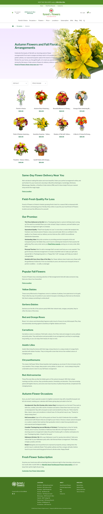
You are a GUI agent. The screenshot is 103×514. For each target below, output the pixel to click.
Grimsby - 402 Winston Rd (43, 491)
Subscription (65, 20)
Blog (76, 20)
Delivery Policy (80, 487)
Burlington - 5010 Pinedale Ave (44, 489)
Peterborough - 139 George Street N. (45, 500)
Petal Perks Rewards (50, 5)
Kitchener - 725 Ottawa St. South (44, 493)
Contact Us (60, 5)
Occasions (19, 26)
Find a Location (27, 191)
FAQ (80, 20)
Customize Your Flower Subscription (33, 471)
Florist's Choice (23, 20)
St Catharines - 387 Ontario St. (44, 504)
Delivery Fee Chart (81, 489)
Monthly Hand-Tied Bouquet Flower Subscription (57, 464)
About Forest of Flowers (65, 485)
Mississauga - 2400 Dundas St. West (45, 496)
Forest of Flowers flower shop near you (27, 64)
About (41, 5)
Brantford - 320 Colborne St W (44, 487)
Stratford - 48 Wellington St (43, 502)
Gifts (71, 20)
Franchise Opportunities (65, 487)
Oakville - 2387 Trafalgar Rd (43, 498)
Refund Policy (80, 485)
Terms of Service (80, 491)
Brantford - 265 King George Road (45, 485)
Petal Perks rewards (54, 244)
